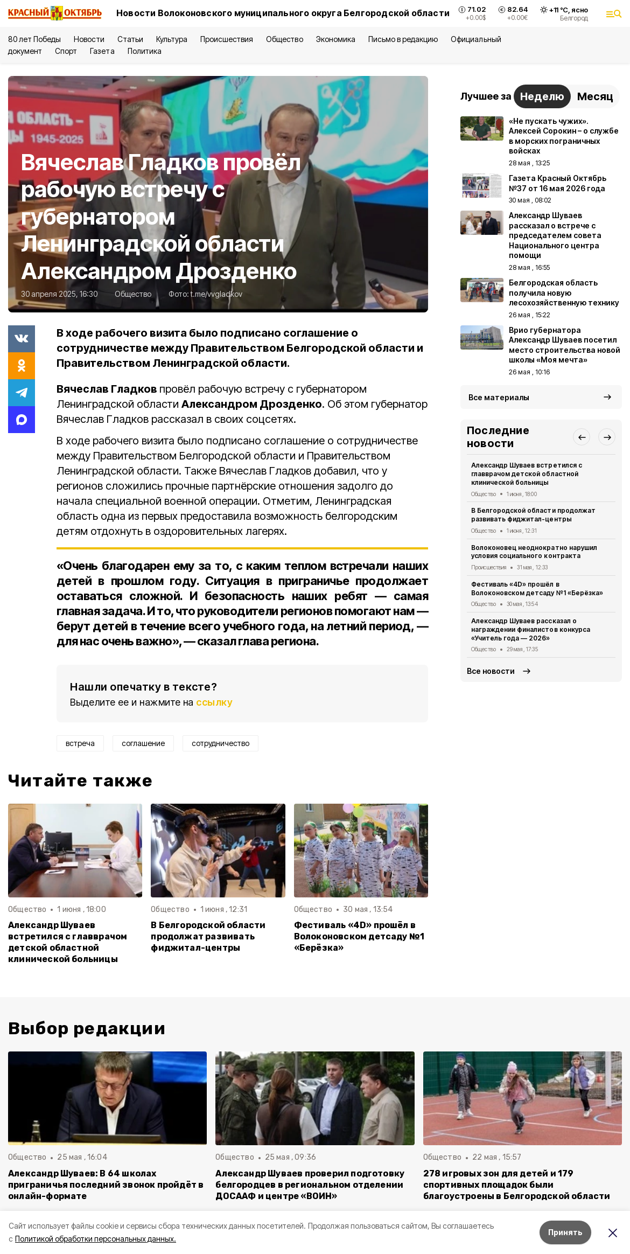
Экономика (335, 39)
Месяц (595, 96)
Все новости (491, 670)
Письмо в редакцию (403, 39)
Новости (89, 39)
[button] (581, 436)
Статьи (130, 39)
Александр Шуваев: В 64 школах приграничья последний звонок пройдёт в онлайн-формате (106, 1184)
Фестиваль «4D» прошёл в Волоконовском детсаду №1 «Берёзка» (359, 936)
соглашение (143, 743)
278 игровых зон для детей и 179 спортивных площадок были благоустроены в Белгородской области (517, 1184)
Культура (171, 39)
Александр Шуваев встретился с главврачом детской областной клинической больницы (67, 942)
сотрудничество (220, 743)
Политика (145, 50)
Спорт (66, 50)
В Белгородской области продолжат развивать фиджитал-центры (208, 936)
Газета (102, 50)
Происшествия (226, 39)
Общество (284, 39)
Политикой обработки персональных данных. (95, 1238)
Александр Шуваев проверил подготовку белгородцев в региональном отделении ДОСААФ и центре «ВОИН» (309, 1184)
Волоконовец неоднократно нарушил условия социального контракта (534, 552)
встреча (80, 743)
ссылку (214, 702)
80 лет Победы (34, 39)
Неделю (542, 96)
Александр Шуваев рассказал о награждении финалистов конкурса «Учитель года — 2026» (530, 629)
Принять (565, 1232)
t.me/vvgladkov (216, 293)
